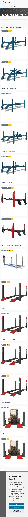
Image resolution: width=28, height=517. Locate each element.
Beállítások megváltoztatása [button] (17, 511)
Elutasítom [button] (16, 507)
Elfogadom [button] (16, 504)
